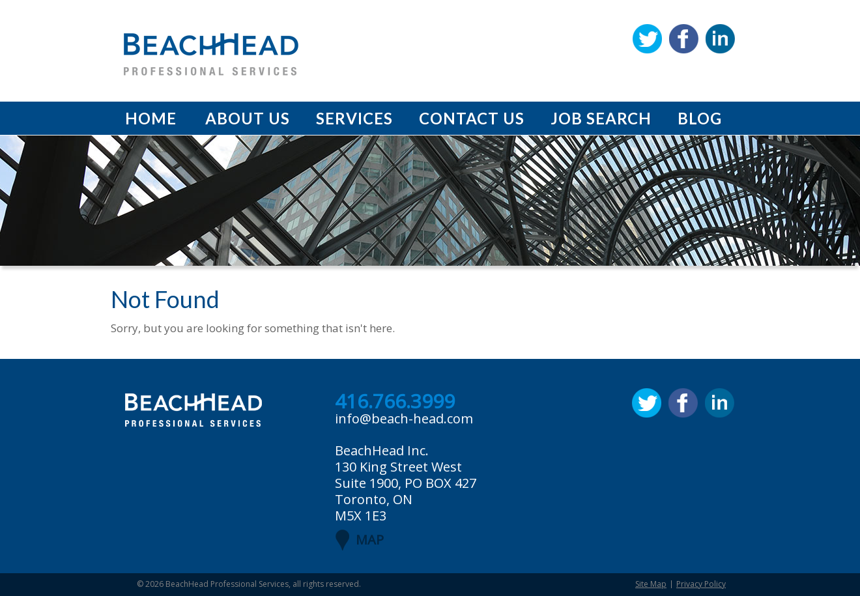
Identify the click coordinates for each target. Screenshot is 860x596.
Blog (700, 118)
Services (354, 118)
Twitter (647, 38)
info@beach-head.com (404, 418)
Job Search (601, 118)
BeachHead (211, 54)
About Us (247, 118)
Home (151, 118)
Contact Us (471, 118)
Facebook (683, 38)
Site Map (650, 583)
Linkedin (720, 38)
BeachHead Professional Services (227, 583)
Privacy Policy (701, 583)
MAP (370, 539)
